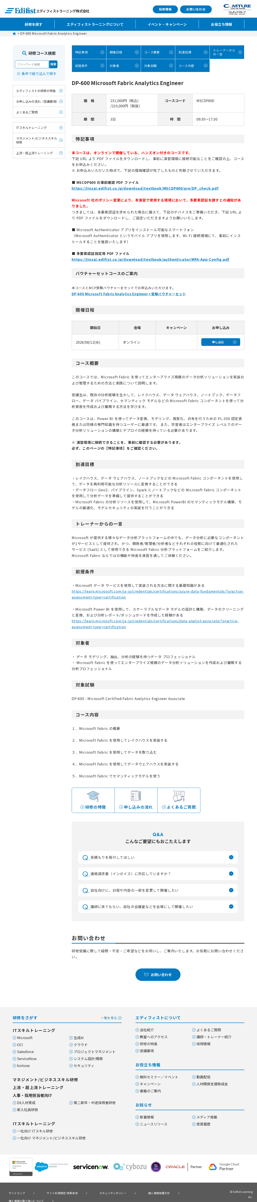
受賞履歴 (203, 1124)
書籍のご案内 (150, 1090)
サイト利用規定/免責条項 (52, 1192)
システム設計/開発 (88, 1058)
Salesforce (25, 1051)
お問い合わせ (196, 9)
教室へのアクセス (154, 1036)
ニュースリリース (153, 1124)
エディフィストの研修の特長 (36, 91)
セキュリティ (84, 1065)
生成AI (79, 1037)
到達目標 (184, 52)
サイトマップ (13, 1192)
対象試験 (150, 65)
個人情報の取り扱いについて (179, 1192)
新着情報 (147, 1117)
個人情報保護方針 (135, 1192)
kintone (23, 1065)
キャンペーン (150, 1083)
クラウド (81, 1044)
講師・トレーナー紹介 (213, 1036)
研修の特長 (148, 1043)
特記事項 (81, 52)
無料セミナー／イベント (159, 1076)
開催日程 (115, 52)
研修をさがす (67, 1017)
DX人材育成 (26, 1102)
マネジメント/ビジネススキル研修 (36, 140)
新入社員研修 (27, 1109)
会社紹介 (147, 1029)
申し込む (218, 341)
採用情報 (165, 9)
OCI (20, 1044)
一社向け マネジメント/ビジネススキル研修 (51, 1138)
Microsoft (25, 1037)
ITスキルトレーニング (31, 127)
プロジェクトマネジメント (95, 1051)
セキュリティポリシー (96, 1192)
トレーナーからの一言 (222, 51)
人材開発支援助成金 (212, 1083)
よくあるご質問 (27, 112)
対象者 (114, 65)
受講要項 (147, 1050)
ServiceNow (27, 1058)
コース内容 (185, 65)
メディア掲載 (206, 1117)
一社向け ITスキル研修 (35, 1131)
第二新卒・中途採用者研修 (95, 1102)
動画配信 (203, 1076)
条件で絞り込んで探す (39, 73)
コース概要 (151, 52)
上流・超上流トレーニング (34, 153)
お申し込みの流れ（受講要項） (37, 101)
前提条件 (81, 65)
